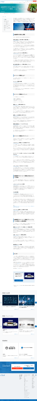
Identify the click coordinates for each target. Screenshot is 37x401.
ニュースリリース (30, 2)
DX (5, 16)
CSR (32, 384)
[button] (1, 303)
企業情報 (35, 2)
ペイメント (25, 382)
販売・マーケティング (26, 389)
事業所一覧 (33, 383)
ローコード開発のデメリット (7, 24)
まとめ (4, 30)
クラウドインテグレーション (27, 393)
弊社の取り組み (33, 386)
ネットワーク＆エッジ (26, 395)
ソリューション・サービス (16, 2)
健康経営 (33, 385)
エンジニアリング (26, 386)
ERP (24, 387)
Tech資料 (24, 2)
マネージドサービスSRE (26, 397)
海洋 (24, 385)
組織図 (32, 382)
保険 (24, 383)
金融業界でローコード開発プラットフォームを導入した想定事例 (7, 28)
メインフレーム (25, 396)
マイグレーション (26, 391)
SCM (24, 388)
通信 (24, 384)
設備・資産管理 (25, 390)
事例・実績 (20, 2)
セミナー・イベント (27, 2)
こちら (18, 268)
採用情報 (33, 387)
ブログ (33, 2)
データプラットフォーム (26, 394)
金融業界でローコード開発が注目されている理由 (7, 26)
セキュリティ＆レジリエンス (27, 392)
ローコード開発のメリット (7, 23)
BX (3, 16)
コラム (22, 2)
